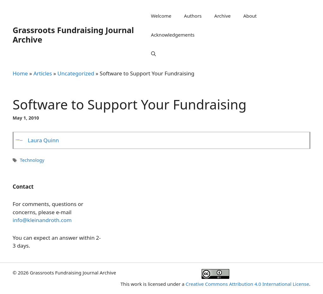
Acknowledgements (173, 35)
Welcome (161, 16)
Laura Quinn (43, 140)
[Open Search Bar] (153, 53)
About (250, 16)
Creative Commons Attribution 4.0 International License (247, 284)
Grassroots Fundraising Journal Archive (73, 35)
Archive (222, 16)
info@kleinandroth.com (42, 220)
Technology (32, 160)
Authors (193, 16)
